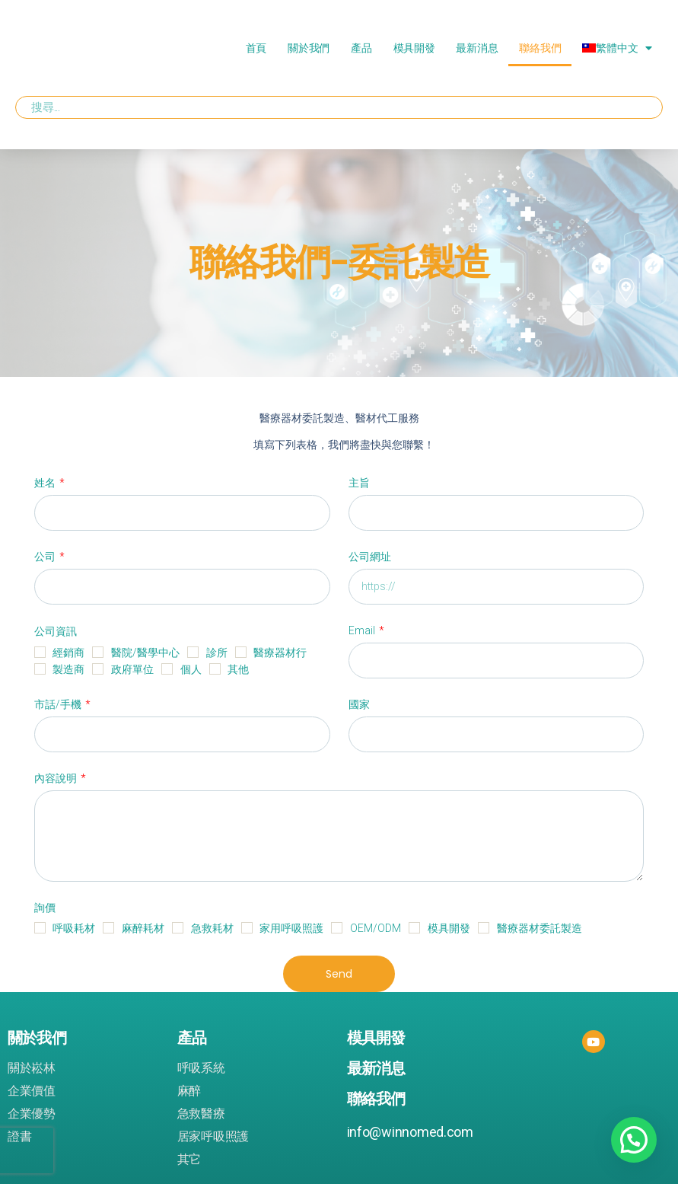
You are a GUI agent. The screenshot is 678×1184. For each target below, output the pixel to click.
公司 (46, 557)
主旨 (359, 483)
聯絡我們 (540, 48)
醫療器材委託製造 (539, 928)
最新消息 (477, 48)
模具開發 (414, 48)
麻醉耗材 (143, 928)
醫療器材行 (280, 652)
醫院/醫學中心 (145, 652)
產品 (361, 48)
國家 (359, 704)
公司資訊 (55, 631)
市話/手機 (59, 704)
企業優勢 (32, 1114)
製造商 (68, 669)
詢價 (45, 908)
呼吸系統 (201, 1068)
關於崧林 (32, 1068)
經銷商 (68, 652)
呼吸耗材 (74, 928)
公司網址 (370, 557)
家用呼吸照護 (291, 928)
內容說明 (56, 778)
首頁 (256, 48)
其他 (238, 669)
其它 (189, 1159)
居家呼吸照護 (213, 1136)
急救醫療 (201, 1114)
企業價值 (32, 1091)
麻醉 (189, 1091)
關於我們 (308, 48)
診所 (217, 652)
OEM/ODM (375, 928)
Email (363, 630)
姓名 (46, 483)
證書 (19, 1136)
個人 (191, 669)
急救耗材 (212, 928)
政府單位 (132, 669)
